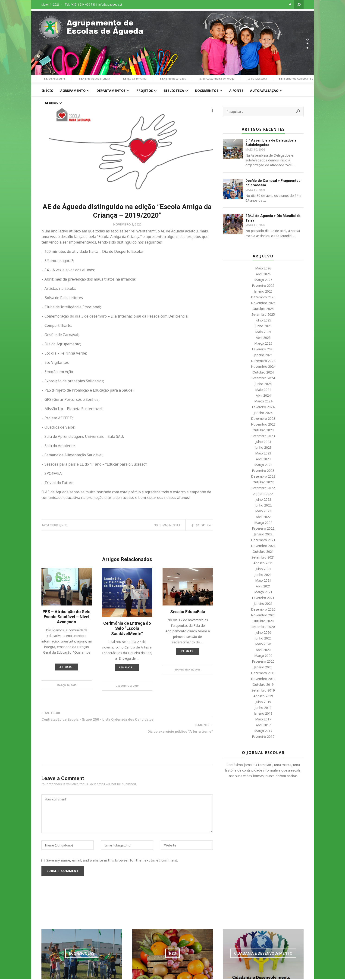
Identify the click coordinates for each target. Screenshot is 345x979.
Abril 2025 (263, 337)
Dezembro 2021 (263, 540)
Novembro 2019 (263, 678)
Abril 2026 (263, 274)
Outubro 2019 (263, 684)
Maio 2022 (263, 511)
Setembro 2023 (263, 436)
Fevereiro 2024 (263, 407)
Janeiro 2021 (263, 603)
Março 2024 (263, 401)
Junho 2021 (263, 574)
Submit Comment (63, 871)
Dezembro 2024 (263, 360)
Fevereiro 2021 (263, 598)
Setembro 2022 (263, 488)
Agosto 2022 (263, 493)
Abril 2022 (263, 517)
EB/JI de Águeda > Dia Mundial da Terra (273, 218)
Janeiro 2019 (263, 713)
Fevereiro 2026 (263, 285)
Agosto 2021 (263, 563)
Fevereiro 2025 (263, 349)
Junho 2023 (263, 447)
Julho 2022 (263, 499)
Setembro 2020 (263, 626)
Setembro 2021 (263, 557)
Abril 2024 (263, 395)
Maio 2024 (263, 389)
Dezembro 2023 (263, 418)
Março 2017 (263, 731)
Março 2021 (263, 592)
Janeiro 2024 (263, 413)
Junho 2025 (263, 326)
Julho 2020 (263, 632)
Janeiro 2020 (263, 667)
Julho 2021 (263, 569)
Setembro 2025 (263, 314)
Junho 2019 (263, 707)
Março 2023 (263, 465)
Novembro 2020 (263, 615)
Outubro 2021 (263, 551)
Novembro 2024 (263, 366)
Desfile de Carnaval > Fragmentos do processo (272, 183)
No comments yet (167, 525)
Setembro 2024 (263, 378)
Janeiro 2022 (263, 534)
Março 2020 (263, 655)
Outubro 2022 (263, 482)
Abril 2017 (263, 725)
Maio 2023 (263, 453)
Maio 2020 (263, 644)
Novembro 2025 (263, 303)
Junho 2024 (263, 384)
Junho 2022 (263, 505)
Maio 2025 (263, 332)
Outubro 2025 (263, 308)
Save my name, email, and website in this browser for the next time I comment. (112, 860)
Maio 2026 (263, 268)
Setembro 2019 (263, 690)
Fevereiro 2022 (263, 528)
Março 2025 (263, 343)
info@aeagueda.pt (110, 4)
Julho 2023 (263, 441)
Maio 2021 (263, 580)
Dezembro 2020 (263, 609)
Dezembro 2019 (263, 673)
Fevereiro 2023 (263, 470)
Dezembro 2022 (263, 476)
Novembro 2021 (263, 546)
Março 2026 (263, 280)
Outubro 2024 (263, 372)
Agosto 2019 (263, 696)
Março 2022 (263, 522)
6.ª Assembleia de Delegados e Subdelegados (271, 142)
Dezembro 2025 (263, 297)
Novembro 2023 (263, 424)
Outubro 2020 (263, 621)
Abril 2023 (263, 459)
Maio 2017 (263, 719)
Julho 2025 (263, 320)
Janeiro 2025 (263, 355)
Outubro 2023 (263, 430)
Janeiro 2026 (263, 291)
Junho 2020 (263, 638)
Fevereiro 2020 (263, 661)
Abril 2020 (263, 650)
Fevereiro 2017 (263, 736)
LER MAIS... (67, 667)
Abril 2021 (263, 586)
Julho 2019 (263, 702)
